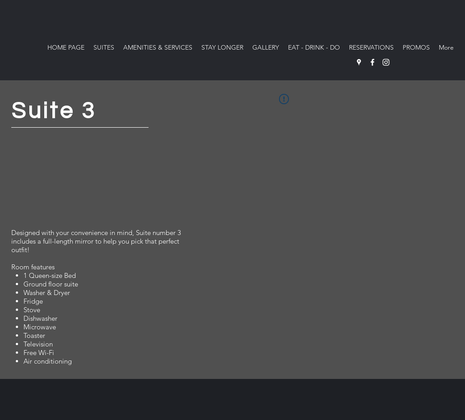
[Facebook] (372, 62)
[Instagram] (386, 62)
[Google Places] (358, 62)
